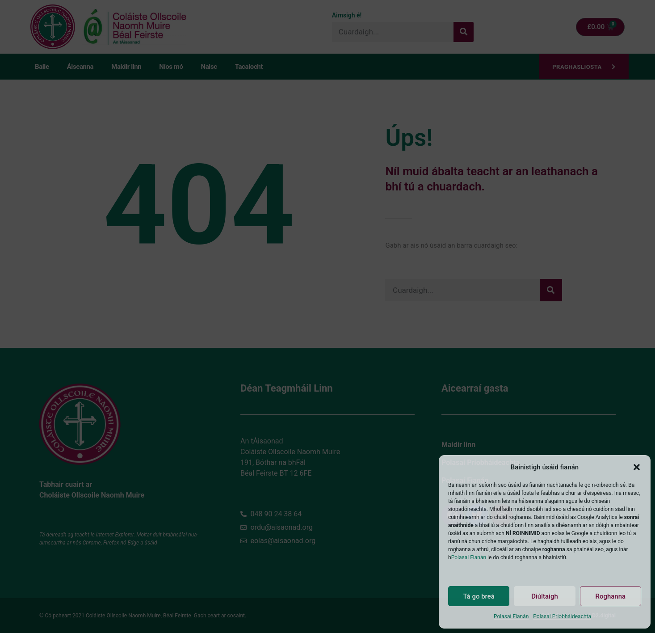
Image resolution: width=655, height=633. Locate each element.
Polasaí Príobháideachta (562, 616)
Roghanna (610, 596)
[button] (636, 467)
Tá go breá (478, 596)
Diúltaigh (544, 596)
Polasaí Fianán (468, 557)
